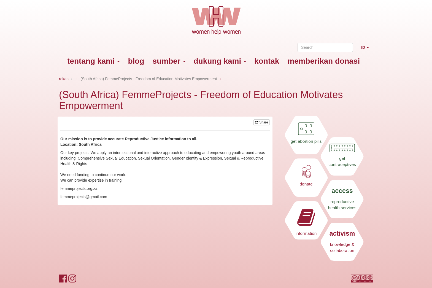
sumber (169, 61)
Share (261, 122)
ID (367, 49)
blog (136, 61)
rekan (64, 79)
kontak (266, 61)
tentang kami (93, 61)
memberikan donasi (323, 61)
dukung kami (220, 61)
